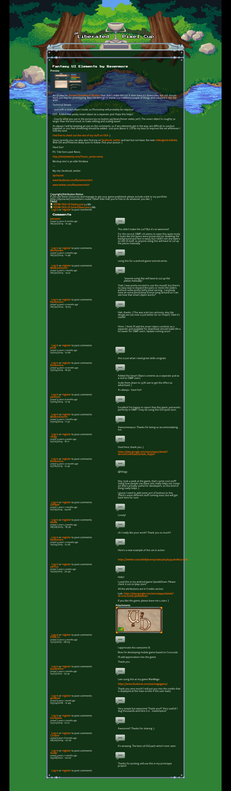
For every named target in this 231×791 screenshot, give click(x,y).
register (66, 210)
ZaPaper (55, 505)
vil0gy (53, 437)
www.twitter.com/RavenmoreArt (71, 185)
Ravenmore (56, 302)
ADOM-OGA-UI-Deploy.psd (68, 204)
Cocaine (54, 736)
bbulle (53, 522)
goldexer (55, 698)
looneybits (56, 718)
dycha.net (58, 176)
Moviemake (56, 251)
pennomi (55, 219)
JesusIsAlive (56, 669)
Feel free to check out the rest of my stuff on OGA (80, 136)
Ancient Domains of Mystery (84, 96)
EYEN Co (55, 637)
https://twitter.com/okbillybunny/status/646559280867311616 (153, 560)
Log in (54, 210)
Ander (53, 753)
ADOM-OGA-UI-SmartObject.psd (71, 207)
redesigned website (166, 140)
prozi (53, 348)
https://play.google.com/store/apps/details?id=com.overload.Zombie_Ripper (143, 453)
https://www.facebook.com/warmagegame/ (142, 684)
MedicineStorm (58, 268)
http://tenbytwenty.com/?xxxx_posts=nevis (78, 157)
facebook (107, 140)
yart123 (54, 567)
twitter (117, 140)
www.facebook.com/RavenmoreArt (72, 180)
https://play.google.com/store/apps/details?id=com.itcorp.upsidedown (146, 595)
